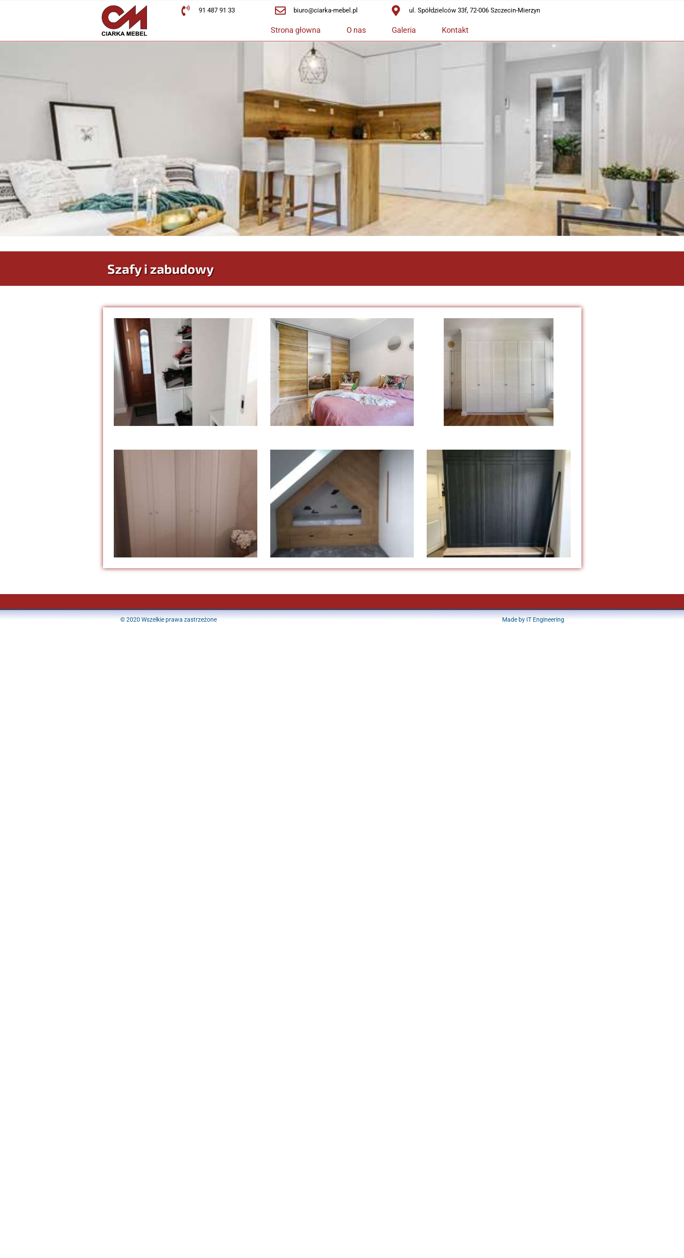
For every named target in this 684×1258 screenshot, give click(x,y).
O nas (356, 29)
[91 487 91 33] (185, 10)
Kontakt (455, 29)
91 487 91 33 (217, 10)
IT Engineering (545, 619)
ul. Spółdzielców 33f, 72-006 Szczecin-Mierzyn (474, 10)
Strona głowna (296, 29)
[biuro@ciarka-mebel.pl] (280, 10)
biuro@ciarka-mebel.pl (326, 10)
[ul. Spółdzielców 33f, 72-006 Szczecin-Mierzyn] (395, 10)
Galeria (404, 29)
